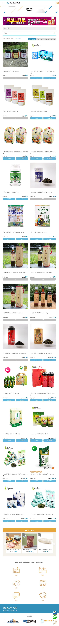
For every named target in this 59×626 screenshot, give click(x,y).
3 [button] (33, 553)
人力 (43, 588)
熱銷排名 (53, 39)
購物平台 (8, 38)
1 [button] (30, 553)
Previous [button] (5, 544)
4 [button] (35, 553)
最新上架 (46, 39)
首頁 (4, 38)
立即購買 (36, 78)
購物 (43, 575)
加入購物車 (49, 78)
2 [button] (31, 553)
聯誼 (16, 600)
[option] (13, 543)
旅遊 (16, 588)
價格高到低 (39, 39)
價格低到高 (32, 39)
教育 (16, 575)
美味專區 (13, 38)
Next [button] (54, 544)
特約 (43, 600)
